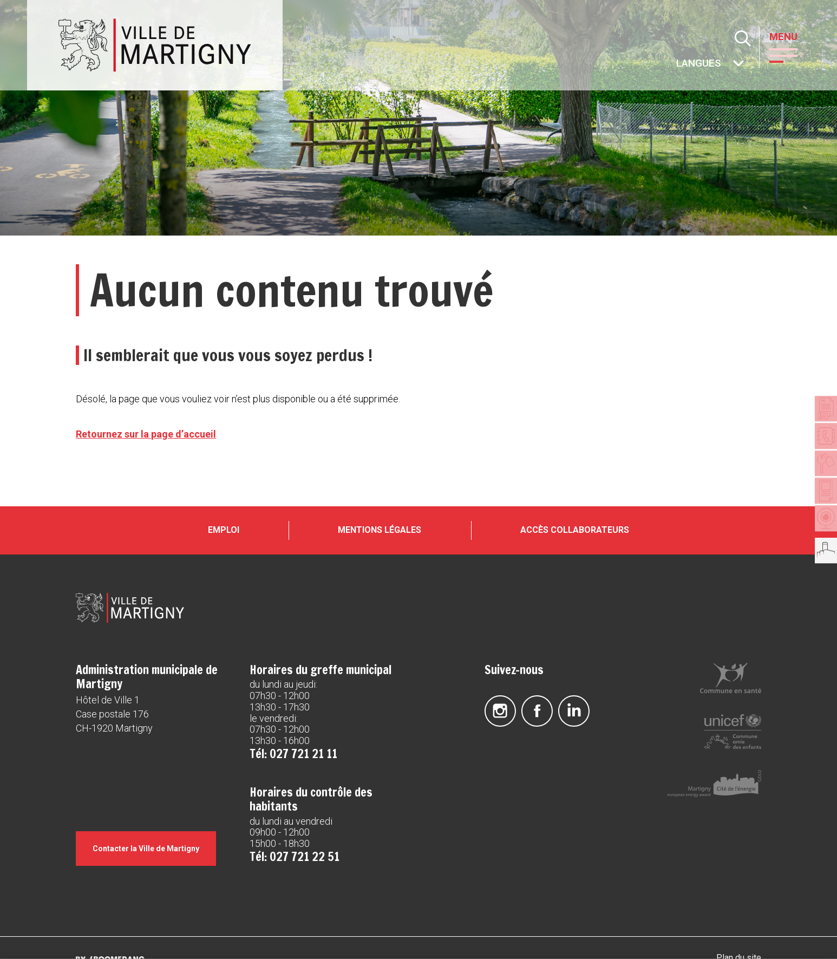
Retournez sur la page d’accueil (146, 434)
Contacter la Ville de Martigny (151, 864)
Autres (677, 64)
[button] (790, 54)
